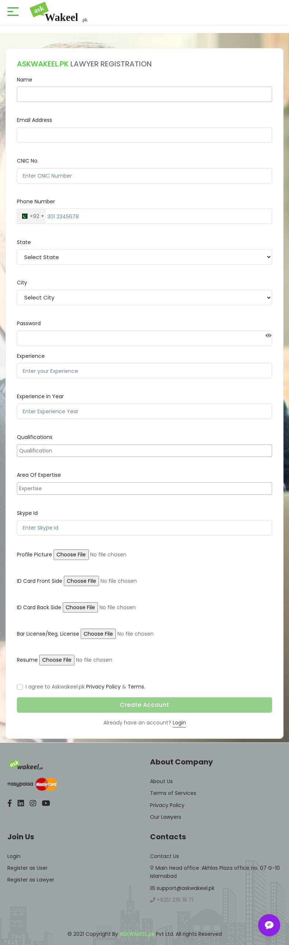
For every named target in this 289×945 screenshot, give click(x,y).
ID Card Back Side (39, 607)
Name (24, 79)
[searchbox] (145, 451)
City (22, 282)
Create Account (144, 705)
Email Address (34, 120)
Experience (31, 356)
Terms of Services (173, 793)
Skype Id (27, 513)
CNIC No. (28, 160)
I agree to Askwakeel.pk (55, 686)
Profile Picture (34, 554)
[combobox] (31, 216)
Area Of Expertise (39, 475)
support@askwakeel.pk (185, 888)
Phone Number (36, 201)
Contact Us (164, 856)
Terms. (136, 686)
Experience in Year (40, 396)
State (24, 242)
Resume (27, 660)
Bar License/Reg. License (48, 633)
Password (29, 323)
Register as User (27, 868)
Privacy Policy (103, 686)
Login (179, 722)
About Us (161, 781)
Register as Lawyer (30, 879)
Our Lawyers (165, 817)
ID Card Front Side (39, 581)
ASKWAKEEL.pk (137, 934)
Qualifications (34, 437)
